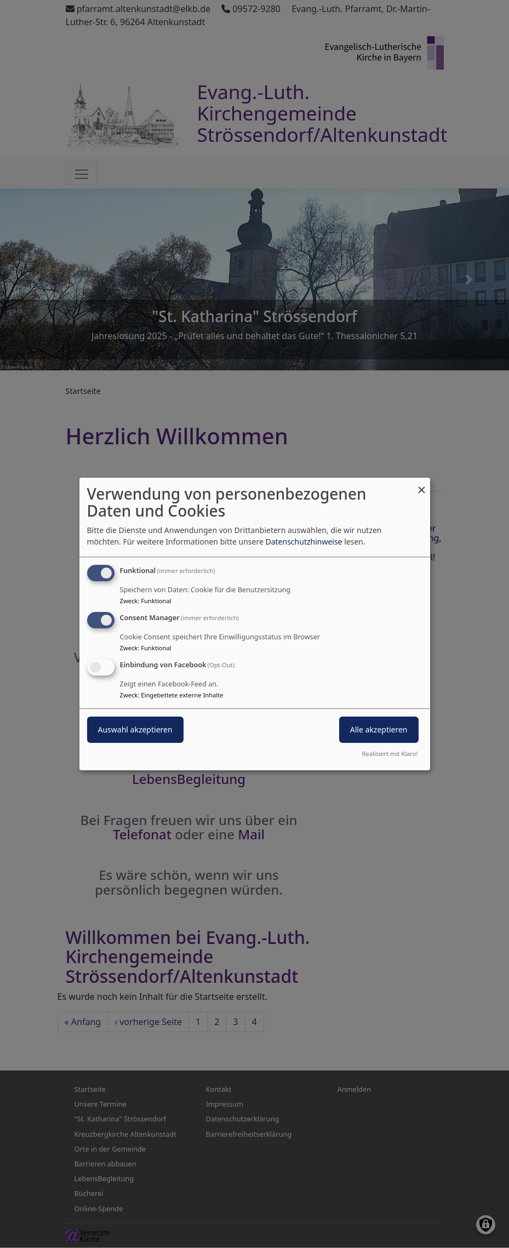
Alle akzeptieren (379, 729)
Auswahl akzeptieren (135, 729)
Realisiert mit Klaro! (390, 753)
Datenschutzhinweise (303, 541)
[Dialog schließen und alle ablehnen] (422, 484)
